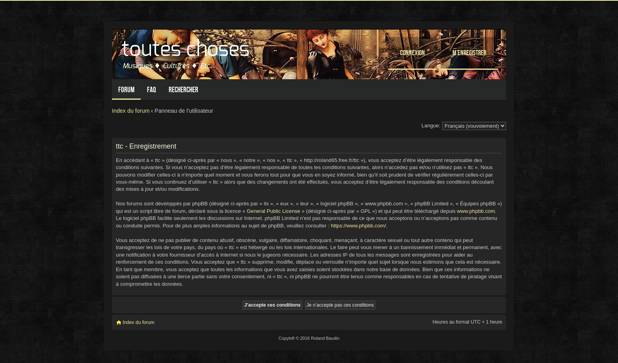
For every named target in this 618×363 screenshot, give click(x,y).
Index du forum (130, 111)
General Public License (273, 211)
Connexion (412, 52)
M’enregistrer (469, 52)
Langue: (430, 125)
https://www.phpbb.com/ (358, 226)
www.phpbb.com (476, 211)
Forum (126, 90)
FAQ (151, 90)
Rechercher (183, 90)
